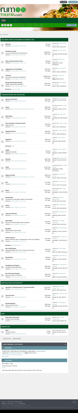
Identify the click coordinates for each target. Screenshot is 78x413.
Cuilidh (54, 50)
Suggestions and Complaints (13, 69)
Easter (19, 245)
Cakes (7, 167)
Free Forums (10, 403)
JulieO (53, 130)
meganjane (55, 82)
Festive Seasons (10, 237)
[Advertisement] (31, 384)
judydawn (17, 46)
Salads (7, 150)
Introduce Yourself (10, 51)
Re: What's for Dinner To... (16, 353)
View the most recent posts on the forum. (12, 354)
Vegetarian (8, 139)
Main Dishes (9, 116)
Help (41, 25)
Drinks (7, 205)
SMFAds (4, 403)
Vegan (13, 146)
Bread (7, 190)
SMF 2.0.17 (4, 401)
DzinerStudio (22, 403)
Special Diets (9, 197)
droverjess (55, 236)
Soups (7, 107)
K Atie (53, 149)
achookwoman (56, 105)
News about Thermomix (12, 317)
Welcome (8, 44)
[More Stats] (5, 356)
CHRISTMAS (14, 245)
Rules (35, 25)
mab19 (54, 75)
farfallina (54, 227)
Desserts (8, 159)
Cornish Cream (23, 46)
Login (64, 2)
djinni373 (54, 123)
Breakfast (8, 228)
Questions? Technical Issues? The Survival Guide (19, 287)
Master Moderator (15, 109)
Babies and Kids (10, 175)
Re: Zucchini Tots (62, 98)
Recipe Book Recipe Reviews (13, 82)
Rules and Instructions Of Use (14, 61)
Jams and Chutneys (11, 213)
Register (74, 2)
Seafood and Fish (10, 131)
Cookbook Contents (16, 89)
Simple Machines (18, 401)
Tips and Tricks (9, 295)
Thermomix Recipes (19, 25)
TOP (74, 402)
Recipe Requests (10, 303)
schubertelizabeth (41, 351)
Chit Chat (29, 25)
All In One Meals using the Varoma (15, 123)
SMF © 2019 (11, 401)
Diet (6, 182)
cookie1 (12, 46)
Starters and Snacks (11, 99)
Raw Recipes (9, 257)
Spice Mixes (8, 220)
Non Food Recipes (10, 248)
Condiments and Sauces (12, 265)
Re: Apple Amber (63, 158)
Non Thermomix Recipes (12, 273)
